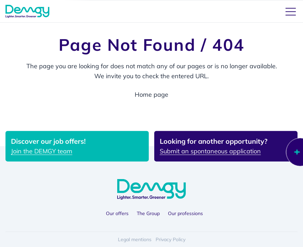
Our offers (117, 213)
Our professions (185, 213)
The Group (148, 213)
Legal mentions (135, 239)
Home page (151, 94)
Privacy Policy (170, 239)
